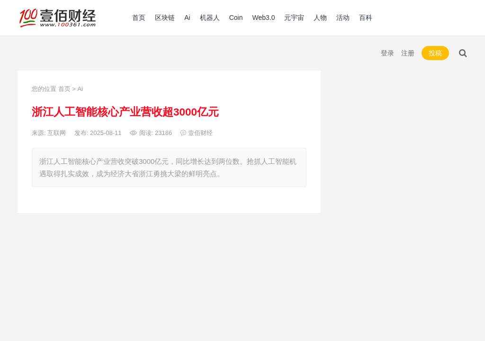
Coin (236, 17)
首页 (138, 17)
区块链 (165, 17)
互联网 (56, 132)
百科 (365, 17)
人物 (320, 17)
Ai (187, 17)
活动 (343, 17)
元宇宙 (294, 17)
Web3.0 (263, 17)
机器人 (210, 17)
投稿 (435, 53)
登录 (387, 53)
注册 (407, 53)
